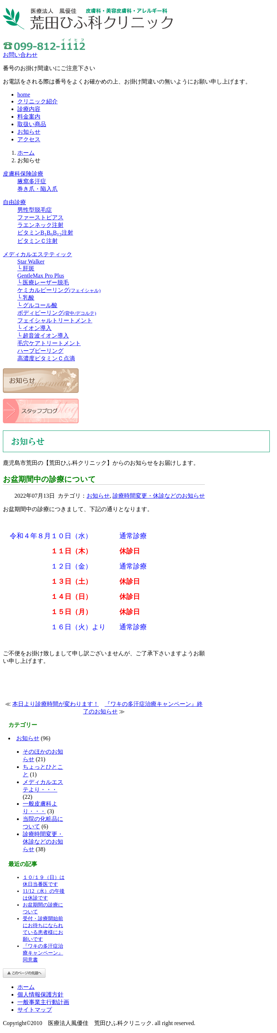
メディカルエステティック (37, 254)
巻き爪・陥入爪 (37, 189)
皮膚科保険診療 (23, 174)
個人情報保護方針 (40, 994)
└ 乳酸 (25, 298)
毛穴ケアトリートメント (49, 343)
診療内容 (28, 109)
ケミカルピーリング (59, 290)
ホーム (26, 153)
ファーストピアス (40, 217)
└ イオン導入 (34, 328)
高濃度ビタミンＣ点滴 (46, 358)
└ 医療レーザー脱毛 (43, 282)
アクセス (28, 139)
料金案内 (28, 116)
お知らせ (28, 132)
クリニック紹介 (37, 101)
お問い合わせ (20, 55)
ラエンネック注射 (40, 225)
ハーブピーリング (40, 351)
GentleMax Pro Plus (40, 276)
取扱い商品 (31, 124)
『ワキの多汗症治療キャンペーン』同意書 (43, 953)
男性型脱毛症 (34, 210)
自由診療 (14, 202)
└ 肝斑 (25, 268)
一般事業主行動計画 (43, 1002)
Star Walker (30, 261)
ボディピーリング (56, 313)
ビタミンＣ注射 (37, 241)
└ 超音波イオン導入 (43, 336)
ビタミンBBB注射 (45, 233)
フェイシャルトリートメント (54, 320)
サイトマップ (34, 1010)
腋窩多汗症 (31, 181)
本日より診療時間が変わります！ (55, 704)
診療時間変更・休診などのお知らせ (159, 496)
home (23, 94)
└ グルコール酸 (37, 305)
